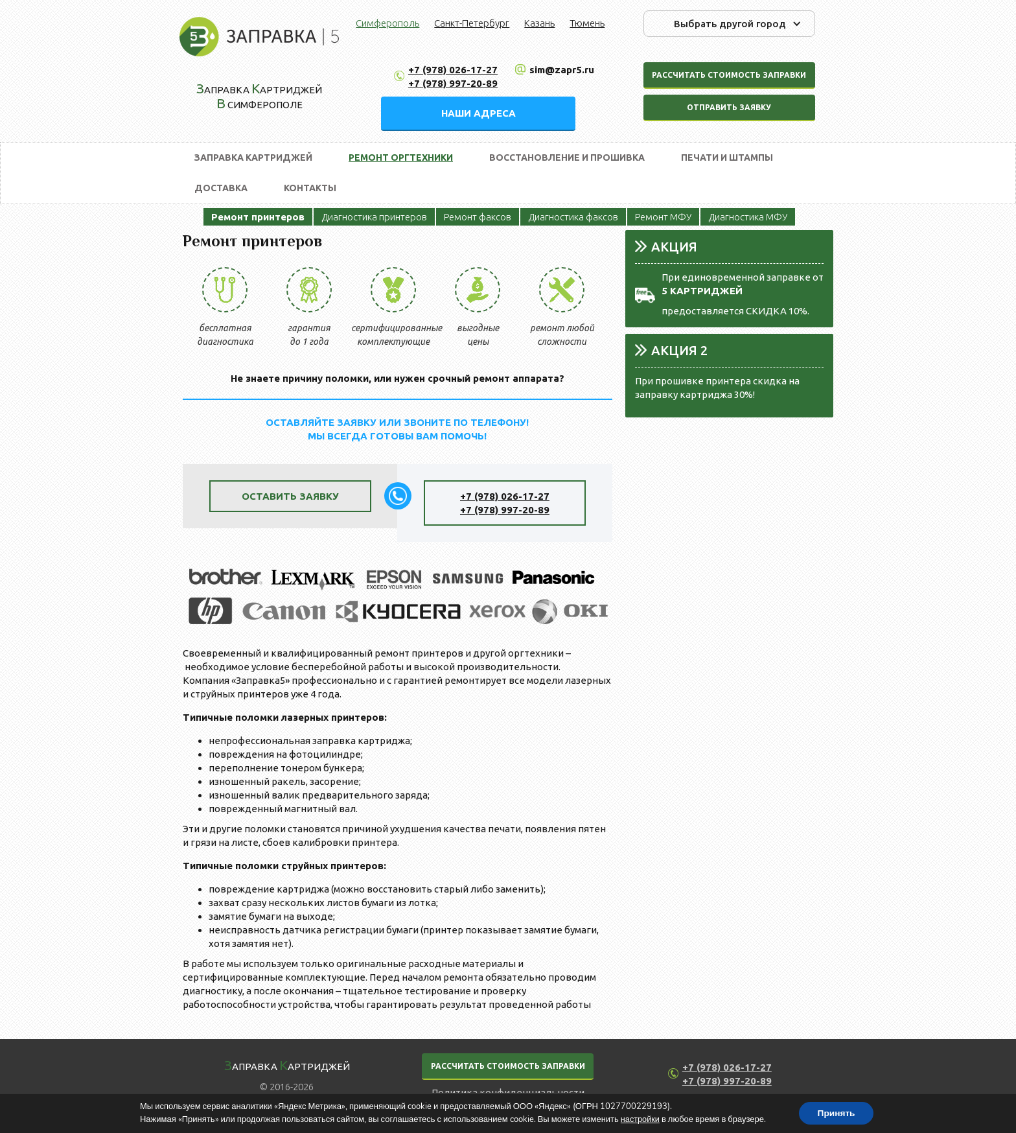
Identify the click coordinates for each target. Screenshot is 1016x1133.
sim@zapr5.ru (561, 69)
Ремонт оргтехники (401, 157)
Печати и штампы (727, 157)
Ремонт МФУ (663, 216)
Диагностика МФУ (747, 216)
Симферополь (387, 23)
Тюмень (587, 23)
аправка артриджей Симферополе (259, 95)
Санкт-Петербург (471, 23)
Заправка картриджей (253, 157)
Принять (837, 1112)
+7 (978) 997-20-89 (453, 83)
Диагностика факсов (573, 216)
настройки (639, 1119)
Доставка (221, 188)
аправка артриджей (287, 1065)
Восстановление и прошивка (567, 157)
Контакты (310, 188)
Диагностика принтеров (374, 216)
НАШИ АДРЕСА (478, 113)
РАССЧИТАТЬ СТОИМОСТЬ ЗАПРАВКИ (508, 1066)
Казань (539, 23)
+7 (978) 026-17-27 (453, 69)
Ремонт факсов (477, 216)
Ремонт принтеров (258, 216)
